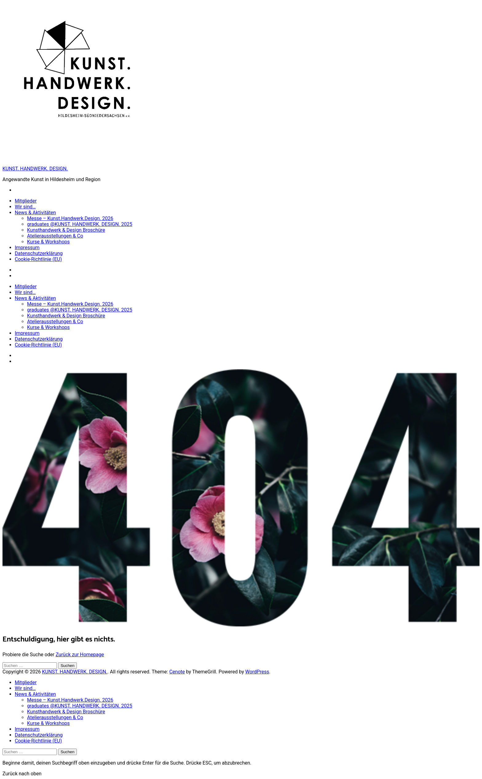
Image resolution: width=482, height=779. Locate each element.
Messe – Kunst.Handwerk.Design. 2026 (70, 218)
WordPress (257, 672)
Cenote (177, 672)
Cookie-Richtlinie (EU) (38, 259)
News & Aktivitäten (35, 212)
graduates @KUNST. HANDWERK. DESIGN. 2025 (79, 224)
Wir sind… (25, 207)
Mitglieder (26, 201)
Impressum (27, 247)
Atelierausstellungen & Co (55, 236)
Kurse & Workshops (48, 242)
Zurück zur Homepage (80, 654)
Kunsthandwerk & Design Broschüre (66, 230)
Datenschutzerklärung (39, 253)
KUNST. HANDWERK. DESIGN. (35, 169)
